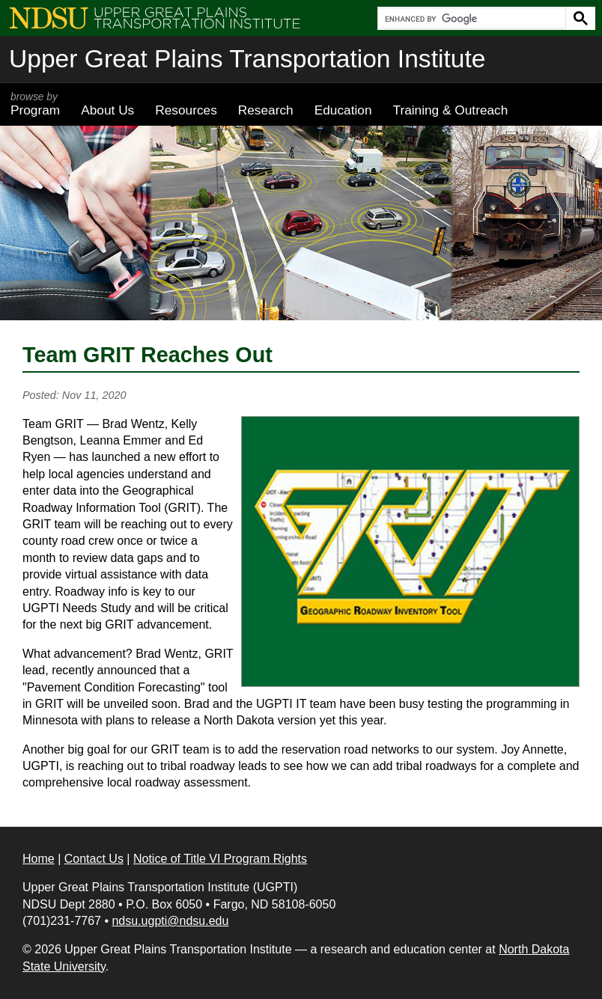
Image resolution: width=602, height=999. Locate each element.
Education (343, 110)
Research (266, 110)
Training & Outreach (450, 110)
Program (35, 104)
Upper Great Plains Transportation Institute (247, 59)
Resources (186, 110)
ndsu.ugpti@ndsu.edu (170, 920)
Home (38, 858)
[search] (470, 18)
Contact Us (94, 858)
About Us (107, 110)
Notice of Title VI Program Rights (220, 858)
